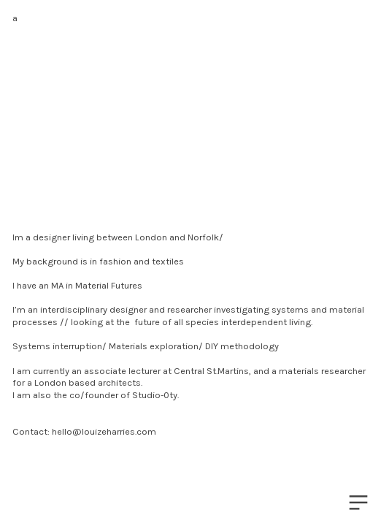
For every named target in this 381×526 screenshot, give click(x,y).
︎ (358, 503)
